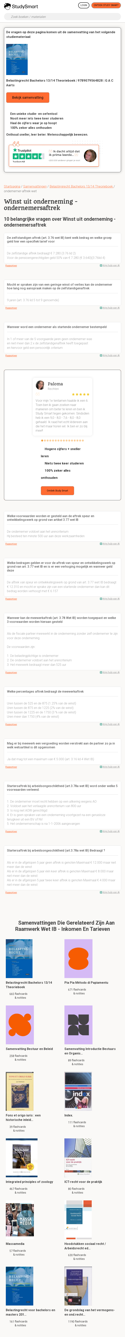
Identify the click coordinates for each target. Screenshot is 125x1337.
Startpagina (12, 186)
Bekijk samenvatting (27, 97)
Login (83, 5)
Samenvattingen (35, 186)
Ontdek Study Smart (106, 5)
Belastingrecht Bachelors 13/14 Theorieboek (82, 186)
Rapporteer (11, 265)
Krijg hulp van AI (111, 265)
